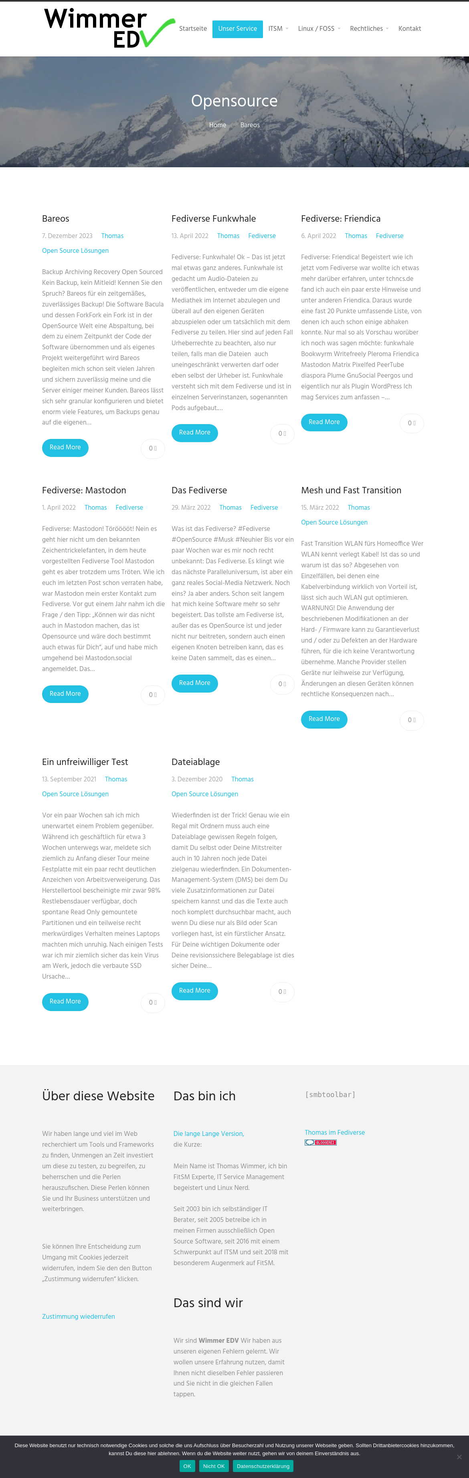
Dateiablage (197, 762)
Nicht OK (214, 1466)
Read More (65, 447)
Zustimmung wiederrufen (78, 1317)
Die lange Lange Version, (212, 1134)
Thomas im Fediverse (341, 1133)
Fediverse (263, 236)
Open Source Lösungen (75, 251)
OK (187, 1466)
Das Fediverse (200, 491)
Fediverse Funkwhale (215, 219)
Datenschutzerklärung (263, 1466)
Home (217, 125)
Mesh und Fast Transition (354, 491)
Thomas (112, 236)
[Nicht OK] (459, 1457)
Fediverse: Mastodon (84, 491)
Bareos (55, 219)
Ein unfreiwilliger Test (85, 762)
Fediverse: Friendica (344, 219)
